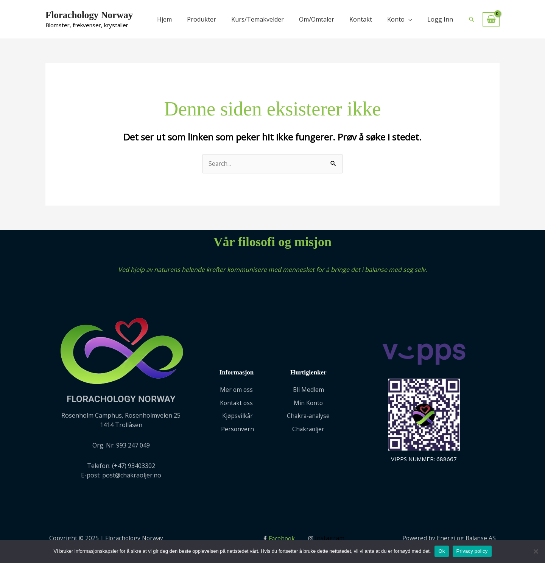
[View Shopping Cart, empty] (491, 19)
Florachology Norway (89, 15)
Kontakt (360, 19)
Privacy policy (472, 551)
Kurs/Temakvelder (257, 19)
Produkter (201, 19)
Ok (441, 551)
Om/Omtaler (316, 19)
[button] (471, 19)
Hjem (164, 19)
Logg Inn (440, 19)
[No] (535, 551)
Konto (396, 19)
